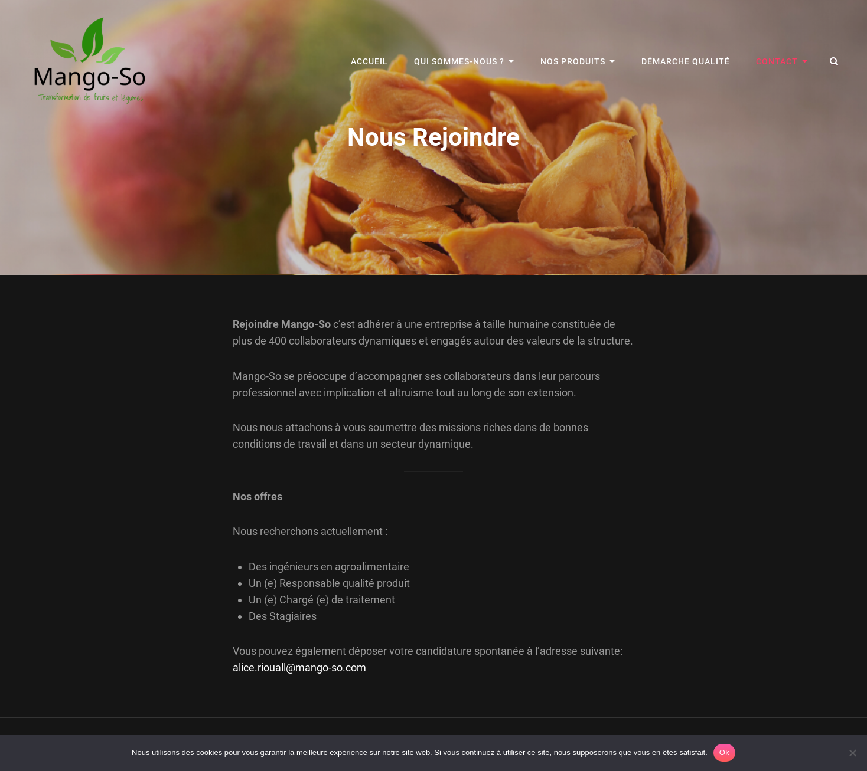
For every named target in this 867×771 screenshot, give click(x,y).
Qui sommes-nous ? (459, 61)
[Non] (852, 753)
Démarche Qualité (685, 61)
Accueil (369, 61)
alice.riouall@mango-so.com (299, 667)
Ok (724, 752)
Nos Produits (572, 61)
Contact (777, 61)
